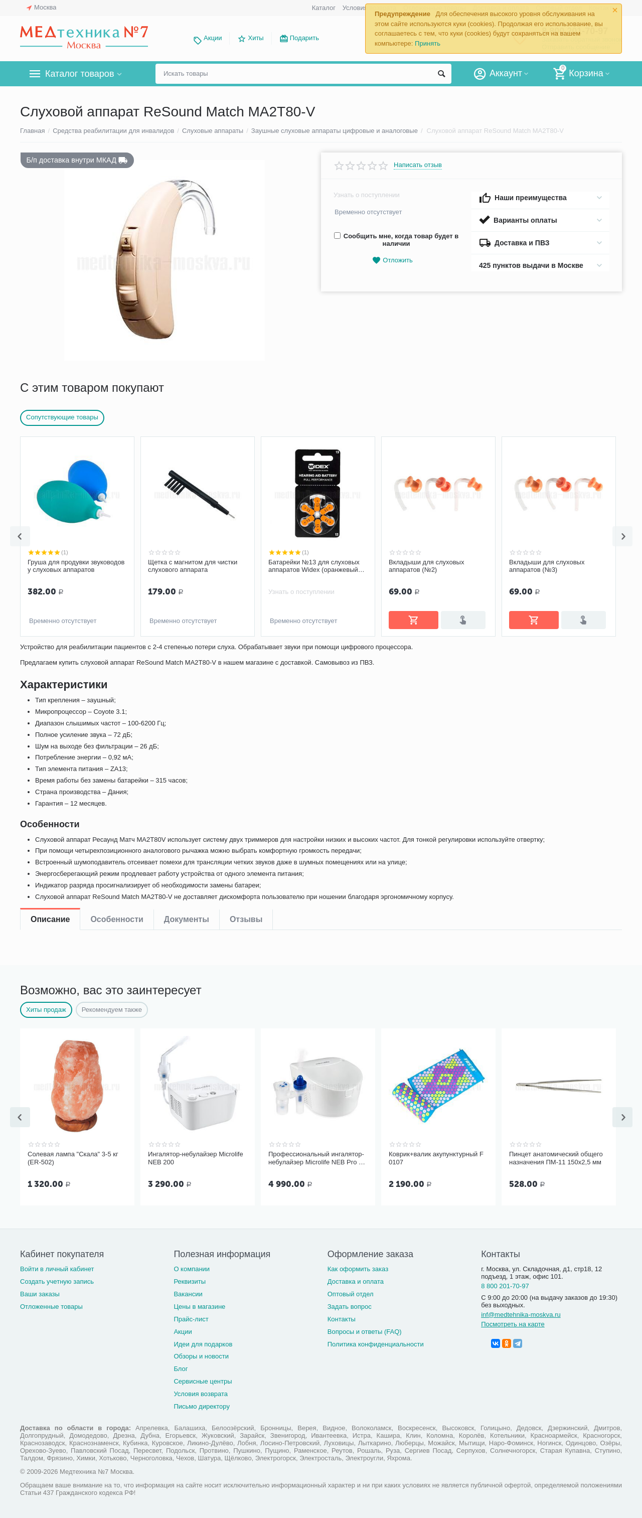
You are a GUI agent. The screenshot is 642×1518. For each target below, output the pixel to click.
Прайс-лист (191, 1317)
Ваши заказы (40, 1292)
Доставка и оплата (356, 1279)
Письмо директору (202, 1404)
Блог (181, 1367)
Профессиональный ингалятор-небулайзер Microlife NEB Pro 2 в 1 (318, 1157)
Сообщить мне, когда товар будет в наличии (396, 239)
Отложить (392, 260)
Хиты (255, 38)
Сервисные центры (203, 1379)
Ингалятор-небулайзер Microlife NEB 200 (195, 1157)
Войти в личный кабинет (57, 1267)
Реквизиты (190, 1279)
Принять (427, 43)
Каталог (324, 8)
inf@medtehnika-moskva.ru (521, 1312)
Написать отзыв (418, 165)
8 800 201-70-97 (505, 1284)
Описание (50, 655)
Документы (186, 655)
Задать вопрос (350, 1304)
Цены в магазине (199, 1304)
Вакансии (188, 1292)
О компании (192, 1267)
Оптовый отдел (351, 1292)
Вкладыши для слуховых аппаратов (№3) (426, 566)
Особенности (116, 655)
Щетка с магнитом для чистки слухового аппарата (72, 566)
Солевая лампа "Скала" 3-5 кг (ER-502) (73, 1157)
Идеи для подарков (203, 1342)
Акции (213, 38)
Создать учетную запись (57, 1279)
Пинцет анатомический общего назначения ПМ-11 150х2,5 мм (556, 1157)
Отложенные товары (51, 1304)
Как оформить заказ (358, 1267)
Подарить (304, 38)
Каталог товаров (79, 74)
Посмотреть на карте (513, 1322)
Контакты (342, 1317)
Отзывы (246, 655)
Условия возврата (201, 1392)
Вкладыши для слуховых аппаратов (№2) (306, 566)
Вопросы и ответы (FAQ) (365, 1329)
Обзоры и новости (201, 1354)
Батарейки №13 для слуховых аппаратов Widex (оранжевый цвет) (193, 566)
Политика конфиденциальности (376, 1342)
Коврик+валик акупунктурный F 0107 (436, 1157)
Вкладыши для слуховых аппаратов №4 (546, 566)
